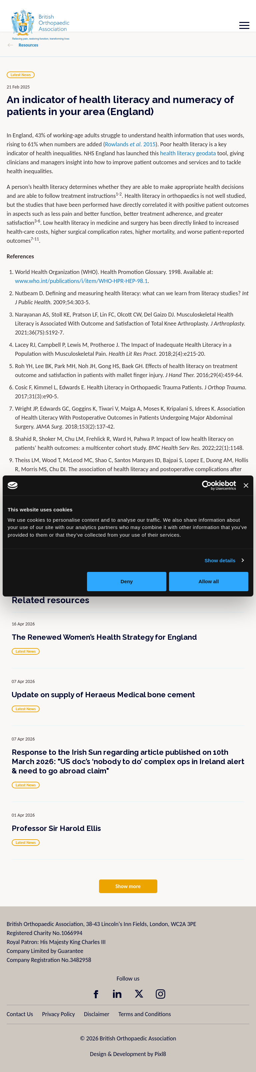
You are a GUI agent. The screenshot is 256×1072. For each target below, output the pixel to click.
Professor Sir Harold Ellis (56, 828)
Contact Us (20, 1014)
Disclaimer (96, 1014)
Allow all (208, 581)
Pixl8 (160, 1054)
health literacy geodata (188, 153)
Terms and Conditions (144, 1014)
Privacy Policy (58, 1014)
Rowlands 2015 (130, 144)
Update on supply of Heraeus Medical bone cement (103, 694)
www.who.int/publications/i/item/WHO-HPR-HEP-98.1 (81, 281)
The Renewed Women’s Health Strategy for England (104, 637)
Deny (127, 581)
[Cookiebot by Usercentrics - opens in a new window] (207, 485)
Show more (127, 886)
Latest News (21, 74)
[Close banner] (246, 485)
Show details (220, 560)
